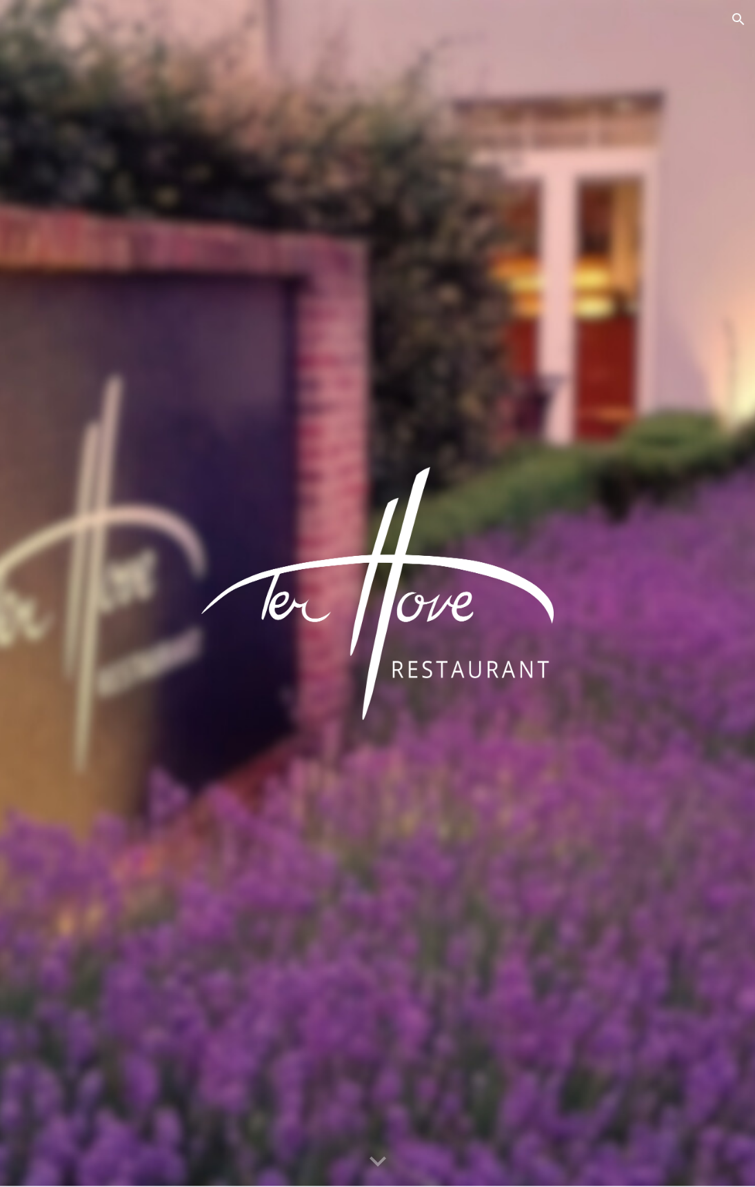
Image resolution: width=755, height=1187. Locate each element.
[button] (738, 19)
